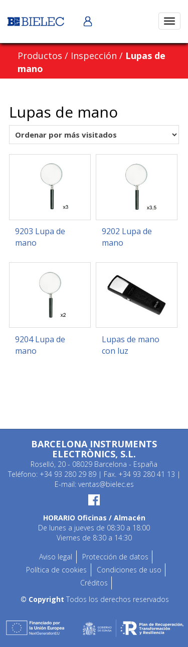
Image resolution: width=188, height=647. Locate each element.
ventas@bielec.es (106, 484)
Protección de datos (115, 556)
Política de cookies (56, 569)
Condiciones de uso (129, 569)
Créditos (94, 582)
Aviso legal (55, 556)
